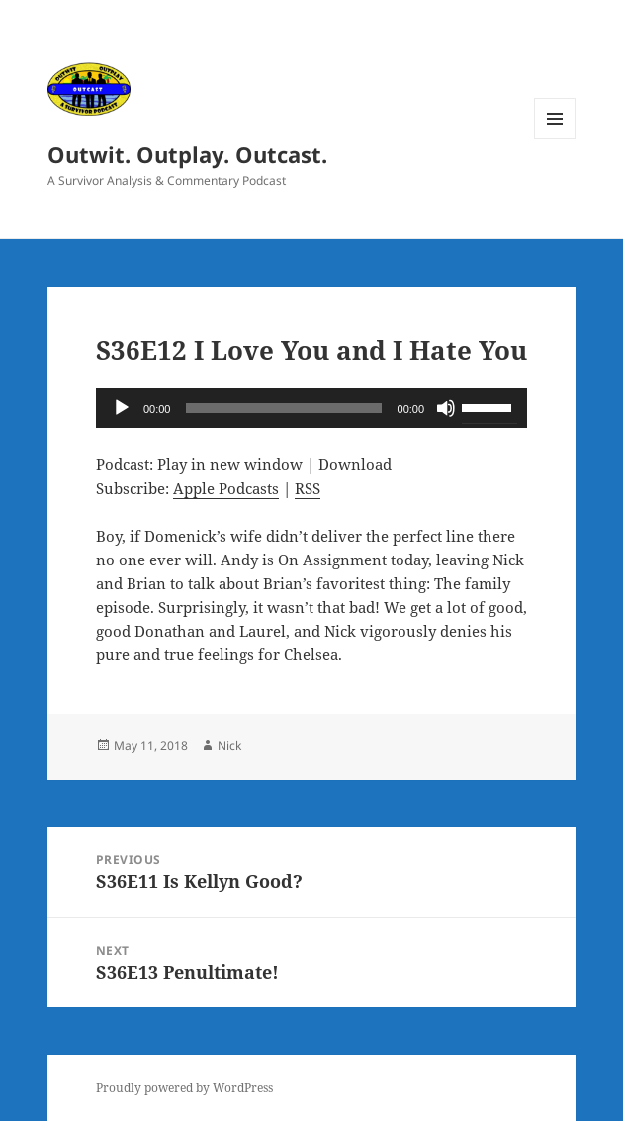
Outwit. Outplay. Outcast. (187, 154)
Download (355, 464)
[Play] (122, 408)
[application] (311, 408)
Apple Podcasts (226, 488)
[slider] (283, 408)
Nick (229, 745)
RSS (307, 488)
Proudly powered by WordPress (184, 1087)
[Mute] (446, 408)
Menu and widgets (555, 138)
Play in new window (230, 464)
